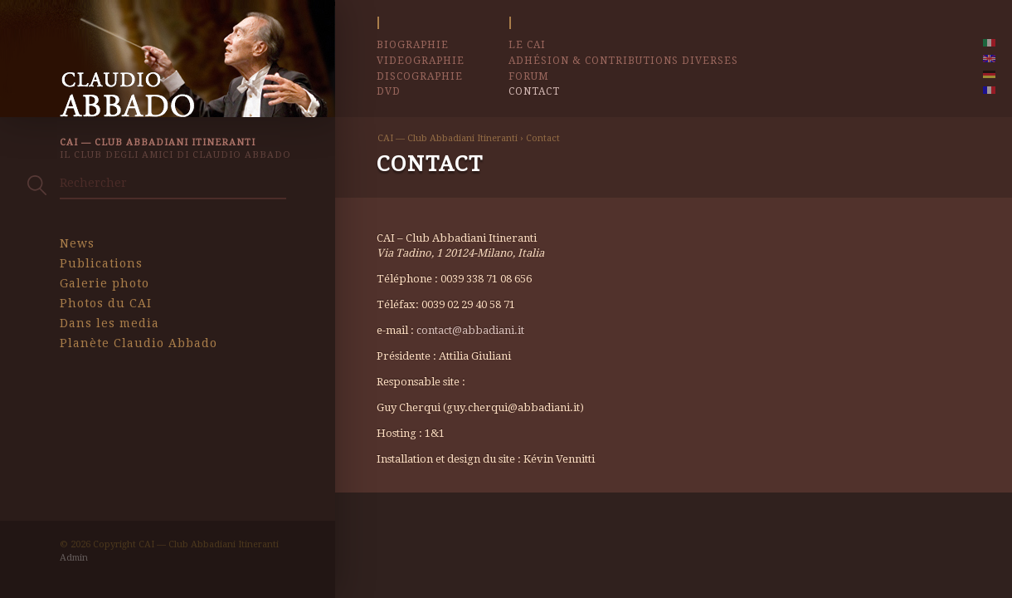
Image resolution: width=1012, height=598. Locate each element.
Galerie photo (104, 283)
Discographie (420, 76)
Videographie (421, 60)
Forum (528, 76)
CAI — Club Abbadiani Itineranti (447, 138)
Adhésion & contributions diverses (623, 60)
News (77, 243)
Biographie (413, 45)
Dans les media (109, 323)
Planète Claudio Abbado (138, 343)
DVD (389, 91)
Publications (101, 263)
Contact (534, 91)
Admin (74, 557)
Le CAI (527, 45)
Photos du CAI (106, 303)
